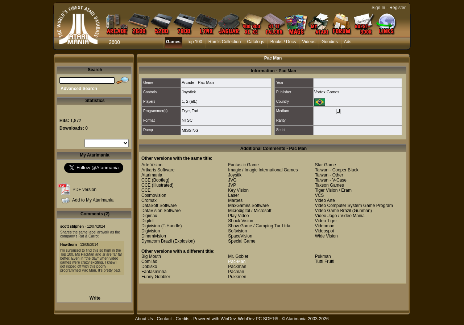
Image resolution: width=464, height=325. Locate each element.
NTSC (187, 120)
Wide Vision (326, 236)
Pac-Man (236, 261)
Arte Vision (151, 164)
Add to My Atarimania (92, 200)
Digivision (150, 225)
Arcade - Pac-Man (198, 82)
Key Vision (238, 190)
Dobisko (149, 266)
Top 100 (194, 41)
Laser (233, 195)
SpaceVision (240, 236)
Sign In (378, 7)
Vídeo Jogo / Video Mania (340, 215)
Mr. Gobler (238, 256)
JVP (232, 185)
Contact (164, 318)
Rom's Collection (224, 41)
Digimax (149, 215)
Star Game (325, 164)
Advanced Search (79, 88)
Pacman (236, 271)
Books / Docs (283, 41)
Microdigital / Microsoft (249, 210)
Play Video (238, 215)
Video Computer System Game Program (354, 205)
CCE (145, 180)
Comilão (149, 261)
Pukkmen (237, 276)
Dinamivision (153, 236)
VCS (319, 195)
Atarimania (151, 175)
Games (173, 41)
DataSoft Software (159, 205)
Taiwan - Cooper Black (337, 169)
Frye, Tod (190, 111)
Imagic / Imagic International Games (263, 169)
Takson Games (329, 185)
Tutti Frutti (325, 261)
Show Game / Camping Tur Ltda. (259, 225)
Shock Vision (240, 220)
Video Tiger (326, 220)
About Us (144, 318)
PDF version (84, 189)
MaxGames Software (248, 205)
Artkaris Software (157, 169)
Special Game (241, 241)
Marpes (235, 200)
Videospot (324, 230)
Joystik (234, 175)
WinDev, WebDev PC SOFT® (249, 318)
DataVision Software (161, 210)
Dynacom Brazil (156, 241)
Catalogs (255, 41)
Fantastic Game (243, 164)
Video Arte (325, 200)
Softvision (237, 230)
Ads (348, 41)
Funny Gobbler (155, 276)
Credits (182, 318)
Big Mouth (151, 256)
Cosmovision (153, 195)
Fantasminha (153, 271)
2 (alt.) (191, 101)
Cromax (149, 200)
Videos (308, 41)
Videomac (324, 225)
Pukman (323, 256)
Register (397, 7)
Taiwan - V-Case (331, 180)
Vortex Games (327, 92)
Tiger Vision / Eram (333, 190)
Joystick (189, 92)
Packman (237, 266)
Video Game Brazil (333, 210)
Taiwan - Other (329, 175)
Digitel (147, 220)
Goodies (330, 41)
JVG (232, 180)
